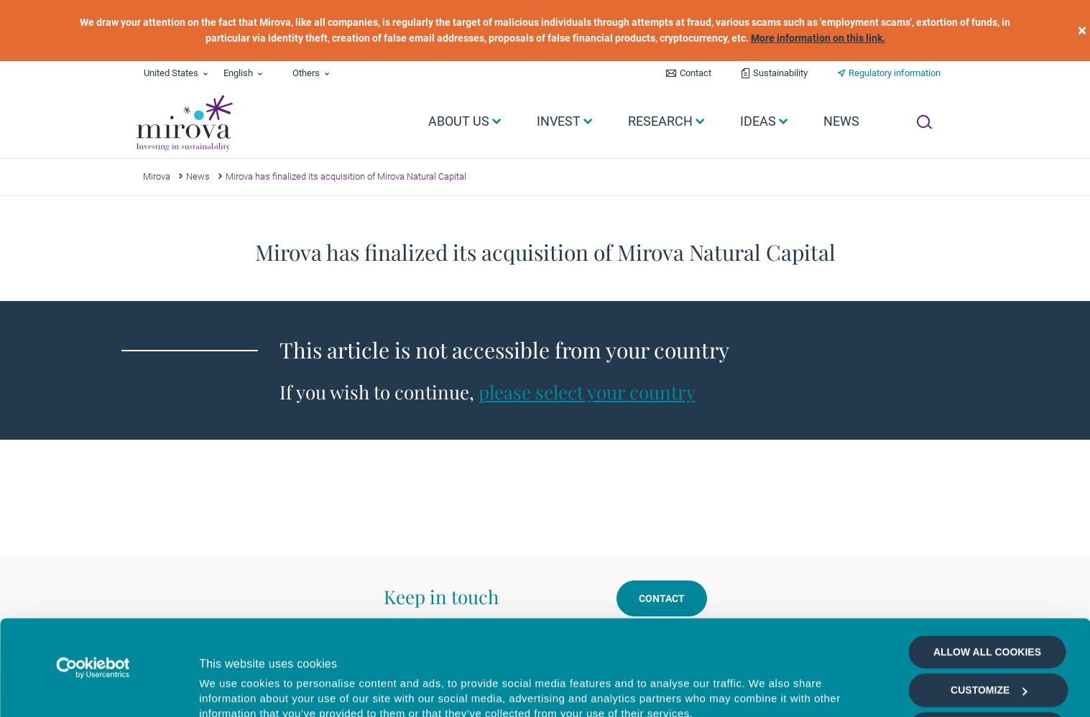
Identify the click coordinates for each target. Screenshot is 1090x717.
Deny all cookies (987, 677)
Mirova (156, 176)
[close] (1082, 30)
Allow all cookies (987, 562)
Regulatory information (895, 73)
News (198, 176)
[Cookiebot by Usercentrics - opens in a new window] (93, 578)
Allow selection (986, 639)
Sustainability (780, 73)
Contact (695, 73)
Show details (764, 689)
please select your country (587, 391)
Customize (989, 601)
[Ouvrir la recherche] (924, 122)
